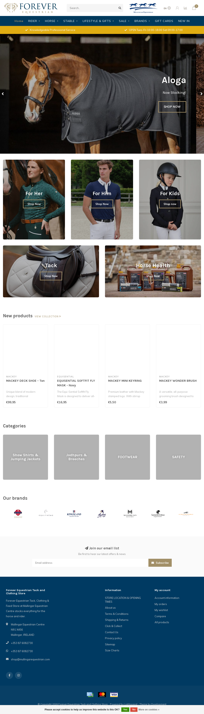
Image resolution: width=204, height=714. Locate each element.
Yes (125, 709)
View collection (48, 316)
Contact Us (111, 632)
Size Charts (112, 650)
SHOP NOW (180, 107)
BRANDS (140, 21)
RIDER (32, 21)
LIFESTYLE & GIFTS (97, 21)
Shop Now (34, 204)
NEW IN (184, 21)
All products (162, 622)
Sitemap (110, 644)
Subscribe (160, 562)
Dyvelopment (158, 704)
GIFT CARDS (164, 21)
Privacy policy (113, 638)
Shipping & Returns (116, 619)
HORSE (50, 21)
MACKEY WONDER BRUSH (178, 381)
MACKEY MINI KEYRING (125, 381)
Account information (167, 597)
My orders (161, 604)
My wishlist (161, 610)
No (133, 709)
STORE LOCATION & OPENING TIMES (123, 599)
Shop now (170, 204)
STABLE (69, 21)
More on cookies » (148, 709)
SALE (123, 21)
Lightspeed (130, 704)
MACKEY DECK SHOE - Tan (25, 381)
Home (19, 21)
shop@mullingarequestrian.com (30, 659)
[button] (3, 94)
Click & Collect (113, 626)
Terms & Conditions (116, 613)
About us (110, 607)
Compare (160, 616)
